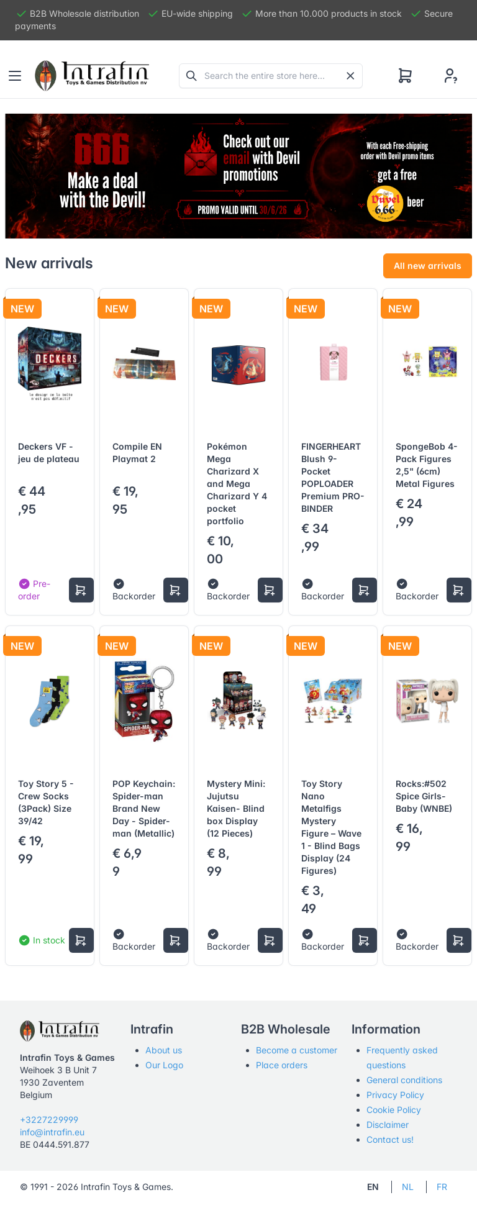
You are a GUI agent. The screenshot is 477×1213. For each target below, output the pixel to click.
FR (442, 1186)
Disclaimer (387, 1124)
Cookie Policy (393, 1109)
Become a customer (296, 1050)
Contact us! (390, 1139)
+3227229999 (49, 1119)
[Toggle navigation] (15, 76)
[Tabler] (92, 75)
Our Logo (164, 1065)
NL (408, 1186)
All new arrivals (427, 265)
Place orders (281, 1065)
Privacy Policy (395, 1094)
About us (163, 1050)
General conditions (404, 1079)
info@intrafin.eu (52, 1132)
